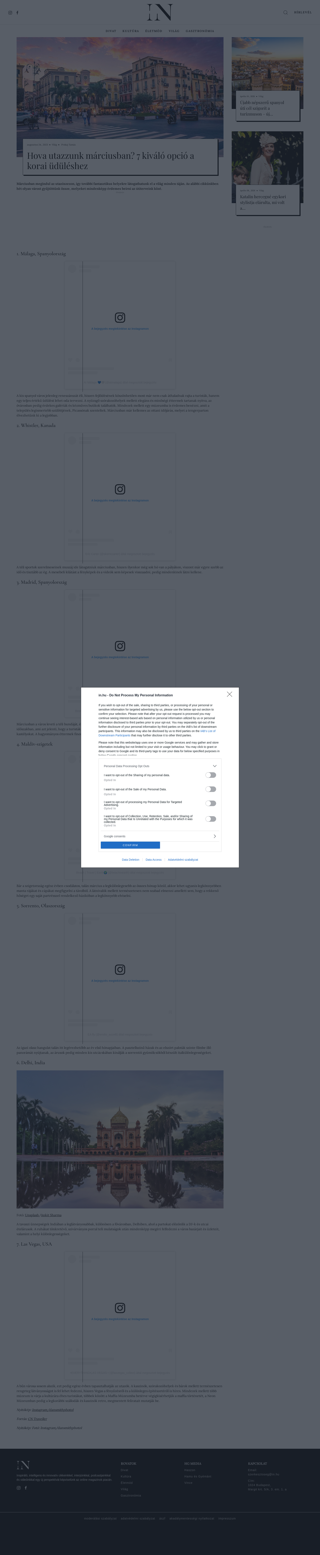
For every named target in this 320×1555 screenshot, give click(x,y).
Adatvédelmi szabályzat (183, 859)
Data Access (154, 859)
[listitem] (160, 766)
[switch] (210, 775)
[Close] (231, 695)
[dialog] (160, 777)
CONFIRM (130, 845)
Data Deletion (130, 859)
